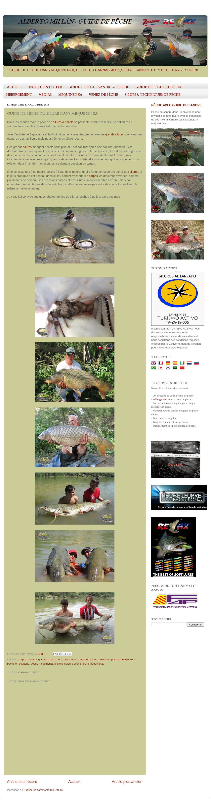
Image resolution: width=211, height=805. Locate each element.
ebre (52, 659)
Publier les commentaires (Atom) (43, 789)
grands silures (114, 134)
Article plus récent (22, 781)
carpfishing (33, 659)
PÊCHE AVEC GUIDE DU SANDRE (176, 105)
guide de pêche (88, 659)
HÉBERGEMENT (19, 95)
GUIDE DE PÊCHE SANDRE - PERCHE (98, 87)
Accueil (74, 781)
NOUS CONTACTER (45, 87)
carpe (22, 659)
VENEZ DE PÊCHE (103, 95)
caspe (44, 659)
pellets (59, 663)
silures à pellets (63, 122)
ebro (59, 659)
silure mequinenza (93, 663)
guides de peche (108, 659)
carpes (94, 176)
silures (27, 147)
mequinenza (127, 659)
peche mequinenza (42, 663)
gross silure (70, 659)
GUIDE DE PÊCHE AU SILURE (159, 87)
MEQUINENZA (70, 95)
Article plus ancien (127, 781)
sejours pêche (72, 663)
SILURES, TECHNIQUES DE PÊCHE (153, 95)
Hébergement (160, 399)
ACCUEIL (14, 87)
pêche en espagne (18, 663)
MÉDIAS (45, 95)
